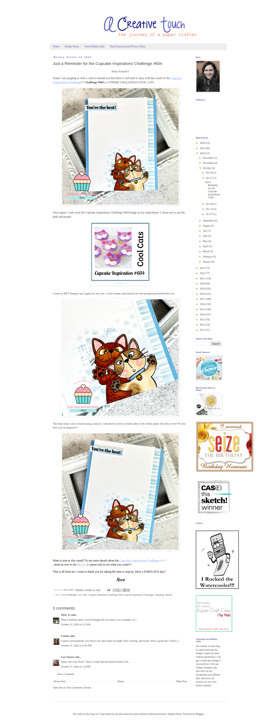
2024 (203, 153)
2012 (203, 324)
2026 (203, 143)
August (207, 225)
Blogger (200, 714)
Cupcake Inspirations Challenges (139, 595)
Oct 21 (209, 178)
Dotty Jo (65, 615)
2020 (203, 283)
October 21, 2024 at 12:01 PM (76, 645)
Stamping (159, 595)
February (208, 256)
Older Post (181, 681)
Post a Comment (65, 674)
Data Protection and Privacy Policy (128, 46)
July (205, 230)
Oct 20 (209, 204)
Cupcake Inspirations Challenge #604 (105, 595)
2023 (203, 268)
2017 (203, 299)
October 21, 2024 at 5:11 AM (76, 624)
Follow (199, 523)
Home (56, 46)
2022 (203, 273)
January (207, 261)
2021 (203, 278)
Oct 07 (209, 214)
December (208, 158)
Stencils (168, 595)
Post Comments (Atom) (79, 687)
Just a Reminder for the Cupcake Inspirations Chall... (212, 190)
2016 (203, 304)
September (208, 220)
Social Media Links (94, 46)
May (205, 241)
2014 (203, 314)
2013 (203, 319)
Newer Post (60, 681)
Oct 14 (209, 209)
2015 (203, 309)
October (207, 168)
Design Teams (72, 46)
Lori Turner (67, 657)
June (205, 236)
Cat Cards (82, 595)
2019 (203, 288)
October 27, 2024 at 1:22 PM (75, 666)
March (206, 251)
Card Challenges (69, 595)
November (208, 163)
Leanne (65, 636)
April (206, 246)
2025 (203, 148)
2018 (203, 294)
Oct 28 (209, 172)
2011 (202, 330)
